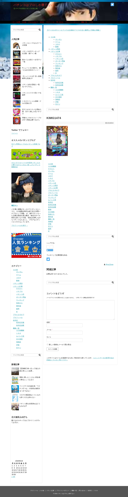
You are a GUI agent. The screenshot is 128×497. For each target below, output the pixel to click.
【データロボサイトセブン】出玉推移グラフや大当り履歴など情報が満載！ (73, 30)
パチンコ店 (59, 58)
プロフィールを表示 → (19, 225)
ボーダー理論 (60, 61)
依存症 (42, 22)
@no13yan (109, 264)
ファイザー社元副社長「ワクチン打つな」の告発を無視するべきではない (29, 388)
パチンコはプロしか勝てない (34, 4)
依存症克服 (59, 82)
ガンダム (58, 39)
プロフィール (50, 22)
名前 (48, 322)
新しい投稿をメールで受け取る (60, 344)
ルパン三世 (59, 94)
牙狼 (56, 102)
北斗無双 (58, 97)
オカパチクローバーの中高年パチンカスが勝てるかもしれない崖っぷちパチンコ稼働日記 (25, 165)
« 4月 (13, 477)
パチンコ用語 (55, 49)
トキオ (91, 22)
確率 (56, 70)
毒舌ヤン (14, 205)
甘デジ (57, 104)
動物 (56, 46)
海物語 (57, 99)
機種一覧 (84, 22)
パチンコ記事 (16, 22)
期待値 (57, 68)
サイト (48, 337)
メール (49, 330)
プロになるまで (33, 22)
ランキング (59, 63)
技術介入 (58, 66)
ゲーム (57, 42)
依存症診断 (59, 85)
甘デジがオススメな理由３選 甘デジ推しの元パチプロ (31, 111)
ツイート (14, 133)
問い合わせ (59, 22)
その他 (24, 22)
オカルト (58, 54)
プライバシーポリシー (72, 22)
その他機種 (59, 90)
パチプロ (58, 56)
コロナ (57, 44)
